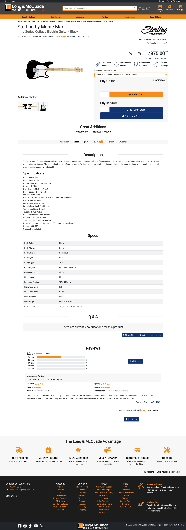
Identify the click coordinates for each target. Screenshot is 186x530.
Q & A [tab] (86, 142)
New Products (82, 487)
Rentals (82, 489)
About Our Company (103, 489)
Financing (82, 504)
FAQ (126, 487)
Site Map (126, 498)
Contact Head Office (125, 492)
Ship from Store (131, 116)
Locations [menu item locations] (80, 17)
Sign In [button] (162, 1)
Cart (60, 492)
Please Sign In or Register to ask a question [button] (142, 335)
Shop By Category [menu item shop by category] (28, 17)
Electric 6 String (56, 21)
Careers (126, 495)
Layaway (82, 507)
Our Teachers (103, 512)
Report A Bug (125, 507)
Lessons (82, 492)
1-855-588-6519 (13, 487)
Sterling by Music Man (72, 21)
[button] (179, 8)
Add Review (135, 361)
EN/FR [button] (176, 1)
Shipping (82, 509)
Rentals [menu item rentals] (105, 17)
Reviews (125, 504)
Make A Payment (60, 498)
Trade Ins (82, 498)
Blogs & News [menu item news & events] (155, 17)
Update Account (60, 495)
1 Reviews (71, 36)
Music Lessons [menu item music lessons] (130, 17)
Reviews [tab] (98, 141)
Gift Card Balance (60, 504)
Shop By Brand (126, 501)
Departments (22, 21)
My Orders (60, 501)
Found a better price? (157, 43)
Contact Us (10, 1)
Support (82, 501)
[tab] (81, 132)
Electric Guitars (42, 21)
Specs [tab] (76, 142)
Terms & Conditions (104, 504)
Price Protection (104, 501)
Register (60, 489)
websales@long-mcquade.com (20, 489)
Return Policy (103, 509)
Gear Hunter (56, 17)
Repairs (82, 495)
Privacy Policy (104, 507)
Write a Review (83, 36)
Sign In (60, 487)
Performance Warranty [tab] (117, 142)
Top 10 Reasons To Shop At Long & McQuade (160, 471)
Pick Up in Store (136, 109)
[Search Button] (134, 8)
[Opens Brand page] (154, 30)
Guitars (32, 21)
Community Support (103, 487)
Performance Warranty (104, 492)
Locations (126, 489)
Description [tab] (64, 142)
